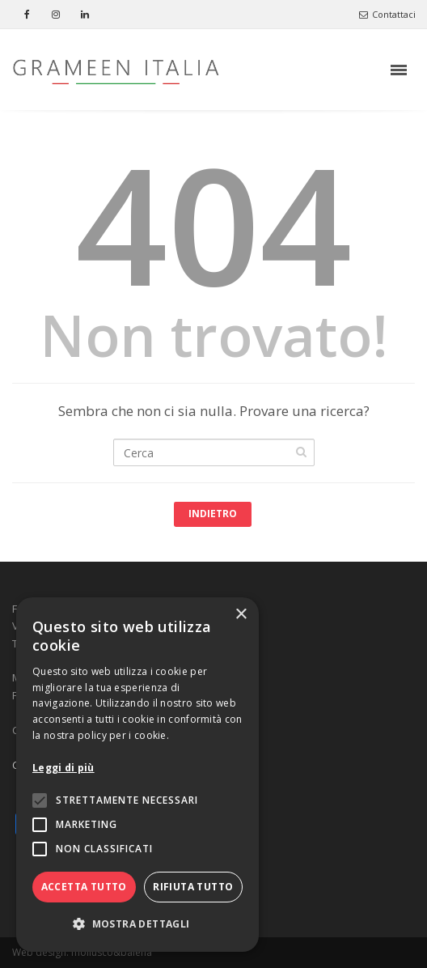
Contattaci (387, 14)
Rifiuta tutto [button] (193, 887)
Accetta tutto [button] (84, 887)
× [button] (241, 615)
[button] (137, 924)
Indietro (212, 513)
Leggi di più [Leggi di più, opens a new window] (63, 768)
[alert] (137, 774)
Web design (39, 952)
